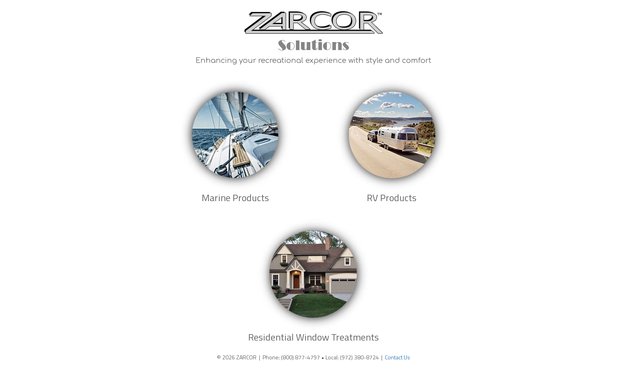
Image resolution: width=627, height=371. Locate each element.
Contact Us (397, 357)
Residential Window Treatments (313, 337)
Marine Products (235, 197)
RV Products (392, 197)
